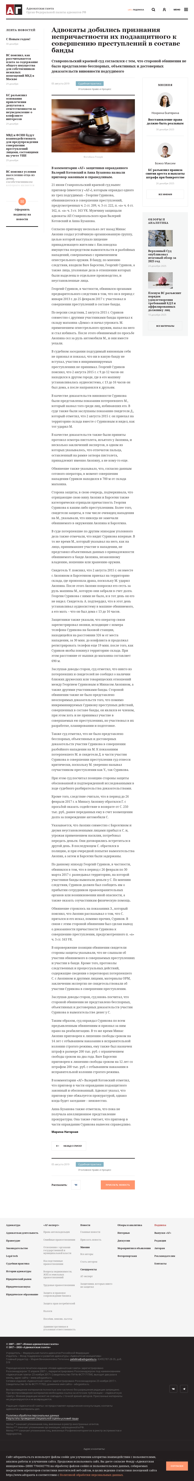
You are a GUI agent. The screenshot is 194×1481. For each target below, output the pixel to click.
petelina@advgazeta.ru (83, 1359)
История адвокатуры (18, 1271)
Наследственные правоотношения (53, 1262)
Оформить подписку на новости (22, 214)
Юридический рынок (19, 1279)
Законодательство (17, 1248)
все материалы (165, 325)
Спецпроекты (88, 1269)
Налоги (47, 1311)
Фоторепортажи (127, 1256)
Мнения (85, 1247)
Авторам (159, 1248)
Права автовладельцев (56, 1232)
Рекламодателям (164, 1256)
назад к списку (69, 1145)
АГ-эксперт (86, 1276)
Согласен (177, 1466)
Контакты (160, 1263)
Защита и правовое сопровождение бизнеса (57, 1294)
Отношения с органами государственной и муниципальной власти (57, 1250)
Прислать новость (118, 1184)
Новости (85, 1225)
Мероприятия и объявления (134, 1248)
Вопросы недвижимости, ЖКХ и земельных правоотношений (57, 1274)
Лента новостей (20, 30)
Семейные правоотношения (59, 1239)
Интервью (123, 1233)
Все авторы (86, 1254)
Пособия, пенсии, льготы (57, 1318)
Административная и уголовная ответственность (59, 1328)
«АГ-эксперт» (51, 1225)
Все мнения (165, 194)
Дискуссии (123, 1240)
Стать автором (88, 1261)
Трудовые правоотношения (59, 1285)
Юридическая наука (18, 1286)
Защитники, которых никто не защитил (96, 1285)
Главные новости (90, 1232)
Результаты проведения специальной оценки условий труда (42, 1418)
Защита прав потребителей (59, 1303)
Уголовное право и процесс (94, 89)
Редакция (160, 1240)
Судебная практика (89, 83)
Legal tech (12, 1256)
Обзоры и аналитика (129, 1225)
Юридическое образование (22, 1294)
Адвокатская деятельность (22, 1233)
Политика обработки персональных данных (32, 1415)
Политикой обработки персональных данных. (92, 1475)
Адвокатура (13, 1225)
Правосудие (13, 1240)
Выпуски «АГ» (162, 1233)
